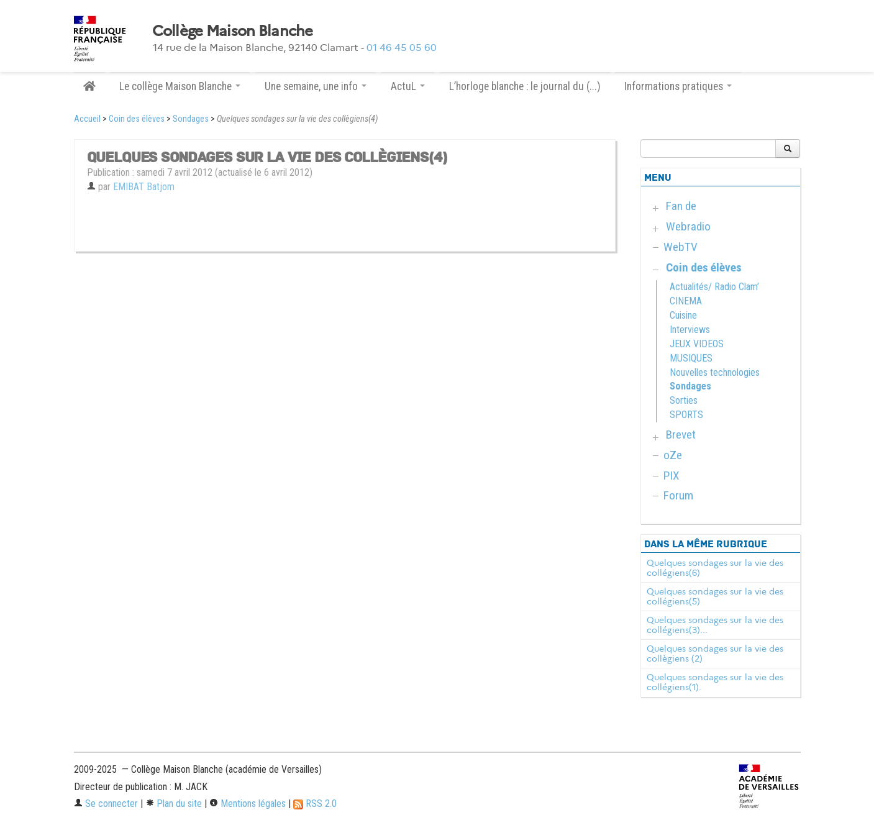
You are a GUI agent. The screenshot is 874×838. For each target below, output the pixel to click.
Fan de (681, 206)
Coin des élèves (137, 119)
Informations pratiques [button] (678, 86)
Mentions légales (247, 803)
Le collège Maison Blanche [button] (179, 86)
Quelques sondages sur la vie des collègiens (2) (715, 653)
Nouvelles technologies (715, 372)
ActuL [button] (408, 86)
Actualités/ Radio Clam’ (714, 287)
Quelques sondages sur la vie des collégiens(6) (715, 567)
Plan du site (173, 803)
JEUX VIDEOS (697, 344)
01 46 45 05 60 (401, 47)
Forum (678, 495)
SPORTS (686, 415)
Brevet (681, 434)
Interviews (690, 329)
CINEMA (686, 301)
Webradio (688, 226)
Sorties (684, 400)
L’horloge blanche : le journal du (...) (525, 86)
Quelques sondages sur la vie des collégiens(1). (715, 682)
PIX (671, 475)
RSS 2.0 (315, 803)
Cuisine (683, 315)
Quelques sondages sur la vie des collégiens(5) (715, 596)
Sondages (191, 119)
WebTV (680, 247)
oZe (672, 455)
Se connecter (106, 803)
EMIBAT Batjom (144, 187)
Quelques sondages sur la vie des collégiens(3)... (715, 624)
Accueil (87, 119)
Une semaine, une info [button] (315, 86)
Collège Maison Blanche (232, 31)
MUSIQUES (691, 358)
